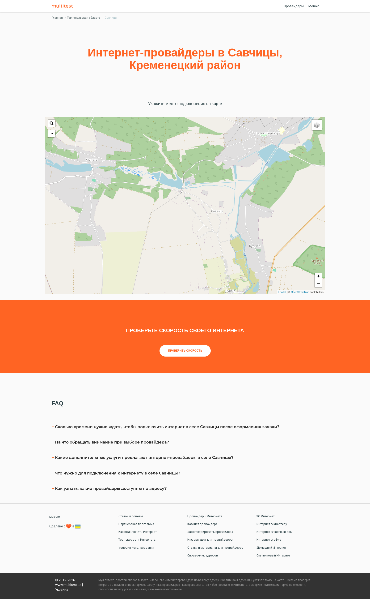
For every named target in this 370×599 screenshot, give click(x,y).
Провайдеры (294, 6)
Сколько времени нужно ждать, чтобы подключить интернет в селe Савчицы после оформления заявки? (167, 426)
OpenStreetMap (300, 292)
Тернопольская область (83, 17)
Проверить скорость (185, 350)
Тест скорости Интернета (137, 539)
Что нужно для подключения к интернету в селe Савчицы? (117, 473)
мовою (54, 516)
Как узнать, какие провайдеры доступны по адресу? (111, 488)
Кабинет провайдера (202, 524)
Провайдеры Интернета (204, 516)
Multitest (63, 6)
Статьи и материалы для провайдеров (215, 547)
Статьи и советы (130, 516)
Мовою (314, 6)
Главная (57, 17)
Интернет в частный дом (274, 532)
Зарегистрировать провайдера (210, 532)
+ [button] (318, 276)
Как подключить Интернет (137, 532)
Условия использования (136, 547)
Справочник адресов (202, 555)
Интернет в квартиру (271, 524)
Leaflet (282, 292)
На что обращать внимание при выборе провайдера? (112, 442)
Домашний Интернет (271, 547)
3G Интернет (265, 516)
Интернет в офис (268, 539)
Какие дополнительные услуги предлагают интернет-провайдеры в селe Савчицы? (144, 457)
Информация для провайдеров (210, 539)
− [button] (318, 283)
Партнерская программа (136, 524)
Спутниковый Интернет (273, 555)
